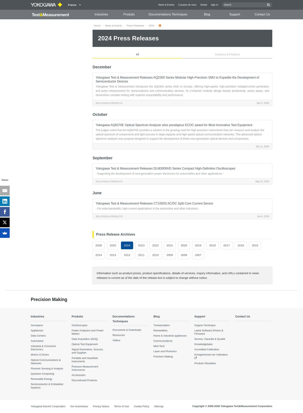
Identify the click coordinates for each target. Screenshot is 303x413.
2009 (170, 255)
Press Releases (135, 25)
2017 (226, 245)
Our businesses (79, 406)
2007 (198, 255)
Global (203, 4)
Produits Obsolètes (205, 363)
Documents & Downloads (126, 329)
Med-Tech (159, 346)
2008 (184, 255)
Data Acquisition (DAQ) (85, 339)
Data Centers (38, 335)
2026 (98, 245)
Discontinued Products (84, 380)
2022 (155, 245)
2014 (98, 255)
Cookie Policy (141, 406)
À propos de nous (187, 4)
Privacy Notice (101, 406)
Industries (101, 14)
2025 (113, 245)
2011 (141, 255)
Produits (129, 14)
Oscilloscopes (79, 325)
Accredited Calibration (206, 349)
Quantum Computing (42, 373)
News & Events (166, 4)
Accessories (78, 375)
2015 (255, 245)
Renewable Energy (41, 379)
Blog (207, 14)
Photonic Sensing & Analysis (47, 368)
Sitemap (158, 406)
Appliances (37, 330)
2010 (155, 255)
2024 (151, 25)
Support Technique (205, 325)
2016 (240, 245)
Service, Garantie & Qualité (209, 339)
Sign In (214, 4)
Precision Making (163, 356)
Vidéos (116, 340)
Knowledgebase (203, 344)
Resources (118, 335)
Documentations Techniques (168, 14)
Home (97, 25)
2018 (212, 245)
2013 (113, 255)
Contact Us (262, 14)
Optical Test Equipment (85, 344)
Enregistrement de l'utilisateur (211, 354)
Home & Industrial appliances (170, 335)
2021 (170, 245)
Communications (162, 340)
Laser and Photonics (165, 351)
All (137, 54)
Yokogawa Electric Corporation (48, 406)
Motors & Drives (40, 354)
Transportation (161, 325)
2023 (141, 245)
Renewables (160, 330)
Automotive (37, 340)
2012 (127, 255)
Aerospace (37, 325)
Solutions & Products (227, 54)
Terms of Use (121, 406)
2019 (198, 245)
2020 (184, 245)
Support (234, 14)
